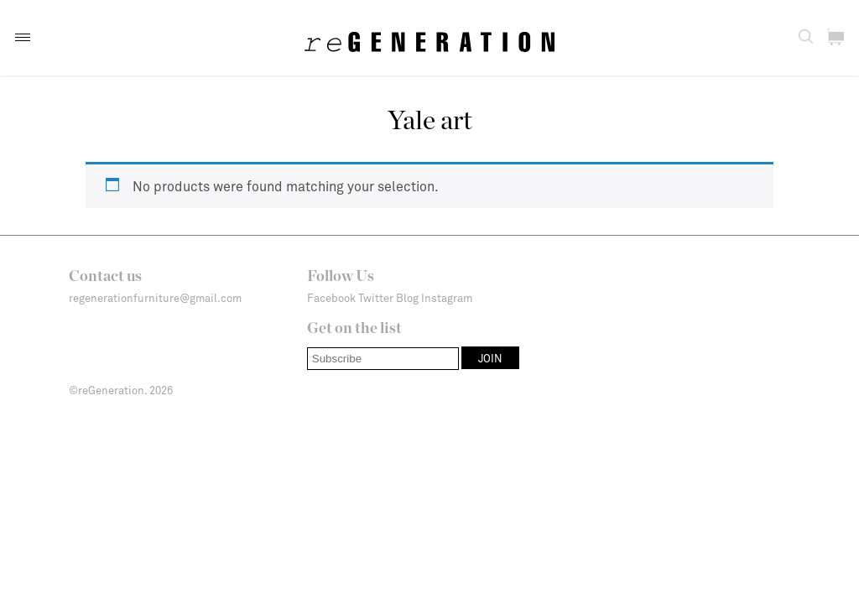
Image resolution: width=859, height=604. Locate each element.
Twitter (375, 298)
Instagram (446, 298)
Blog (407, 298)
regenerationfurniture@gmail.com (155, 298)
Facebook (331, 298)
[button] (23, 37)
